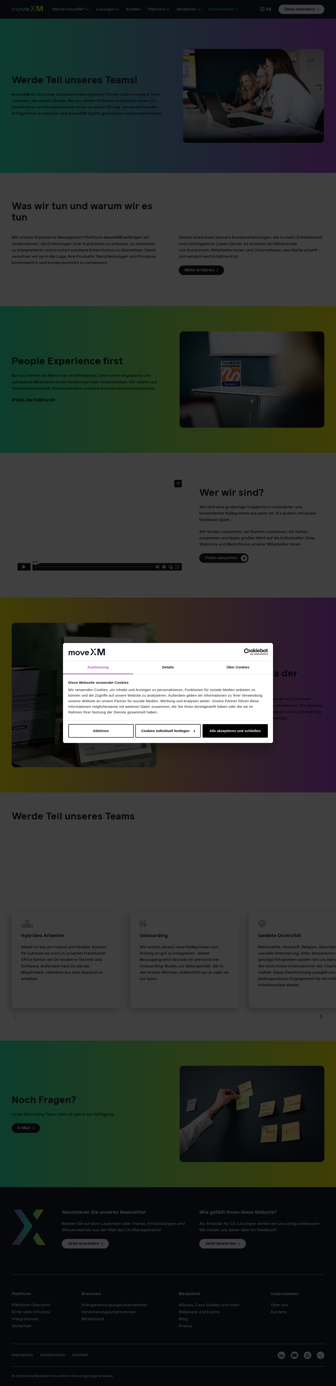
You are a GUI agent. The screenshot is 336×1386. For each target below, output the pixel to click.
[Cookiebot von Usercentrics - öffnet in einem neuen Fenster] (247, 651)
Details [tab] (168, 667)
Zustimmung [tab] (98, 667)
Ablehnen (101, 731)
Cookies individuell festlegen (168, 731)
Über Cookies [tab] (238, 667)
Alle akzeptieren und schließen (235, 731)
